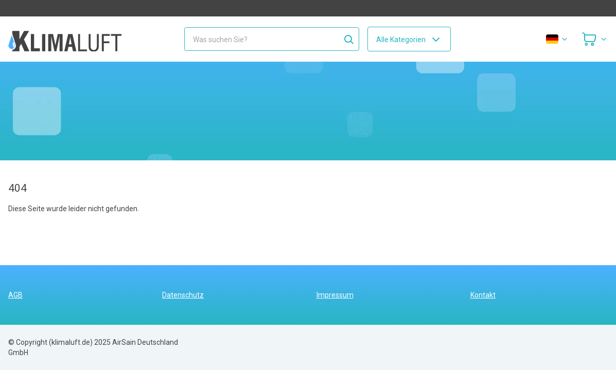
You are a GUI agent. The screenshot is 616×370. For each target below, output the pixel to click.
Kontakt (483, 295)
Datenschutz (183, 295)
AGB (15, 295)
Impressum (335, 295)
